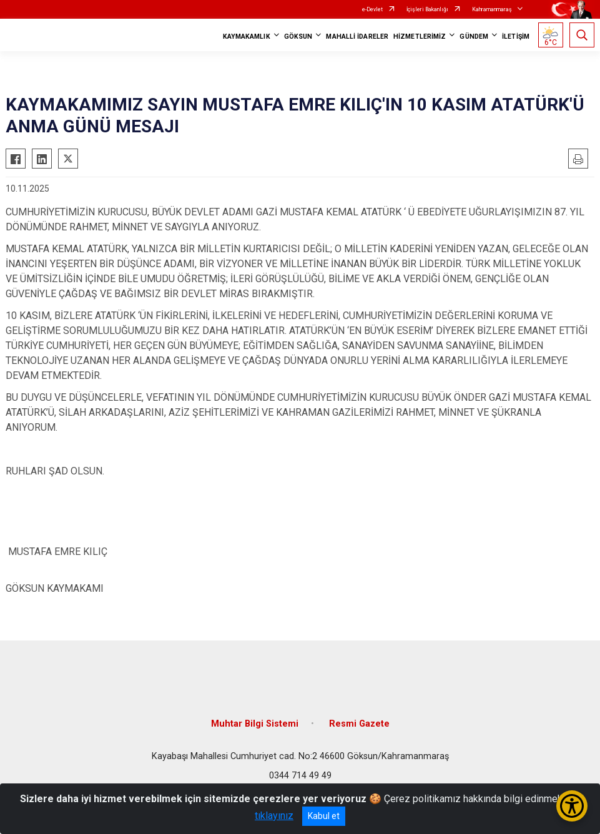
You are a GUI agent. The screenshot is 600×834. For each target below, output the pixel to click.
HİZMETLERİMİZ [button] (419, 36)
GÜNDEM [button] (474, 36)
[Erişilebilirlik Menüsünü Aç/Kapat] (572, 806)
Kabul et (324, 816)
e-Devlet (372, 9)
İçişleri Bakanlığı (427, 9)
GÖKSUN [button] (298, 36)
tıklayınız (274, 816)
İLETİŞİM (515, 36)
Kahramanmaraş (492, 9)
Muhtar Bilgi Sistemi (254, 724)
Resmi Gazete (359, 724)
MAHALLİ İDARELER (357, 36)
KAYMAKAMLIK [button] (246, 36)
